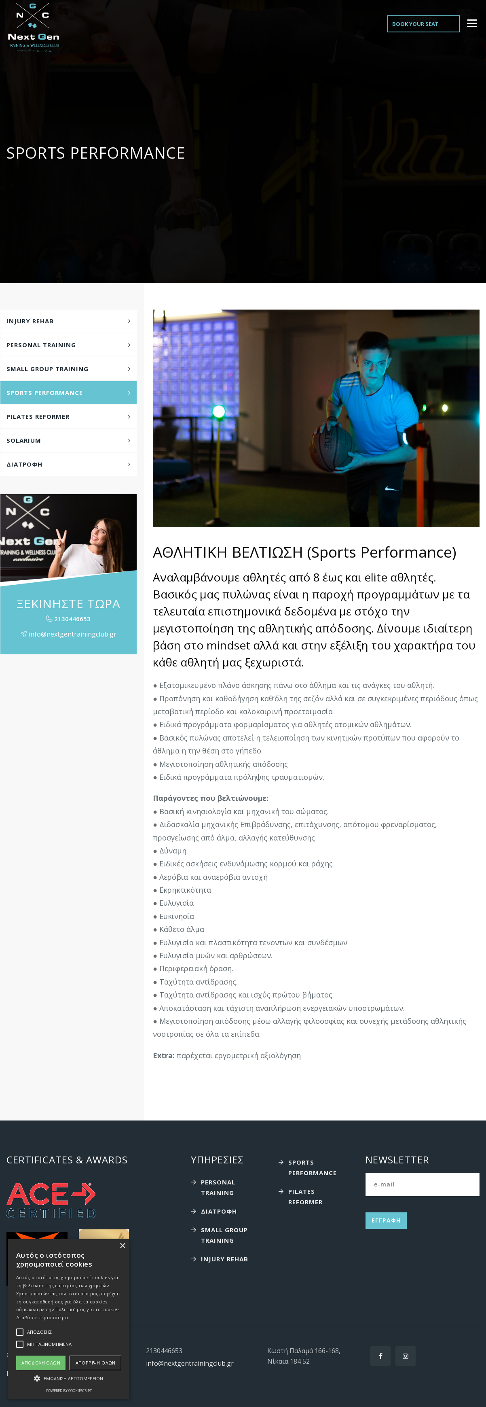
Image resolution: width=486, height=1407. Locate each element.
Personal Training (41, 345)
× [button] (122, 1246)
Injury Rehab (30, 321)
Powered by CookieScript (69, 1390)
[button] (68, 1378)
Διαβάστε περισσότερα (42, 1317)
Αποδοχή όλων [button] (40, 1363)
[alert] (68, 1319)
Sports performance (44, 392)
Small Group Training (47, 369)
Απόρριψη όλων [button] (96, 1363)
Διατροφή (24, 464)
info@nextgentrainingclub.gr (190, 1363)
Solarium (23, 440)
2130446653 (72, 619)
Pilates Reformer (38, 416)
